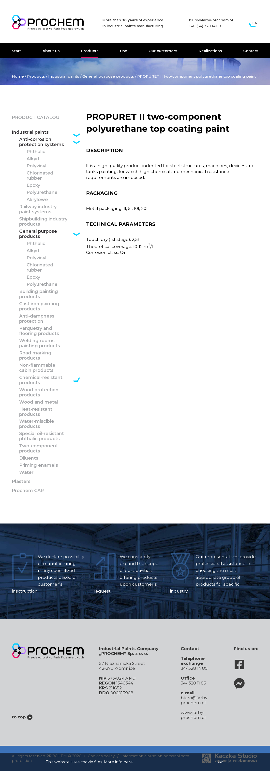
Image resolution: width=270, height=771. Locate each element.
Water (26, 472)
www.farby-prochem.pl (193, 715)
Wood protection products (39, 392)
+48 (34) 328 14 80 (205, 26)
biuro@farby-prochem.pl (211, 20)
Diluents (28, 458)
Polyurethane (42, 192)
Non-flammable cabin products (37, 368)
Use (123, 50)
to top (22, 716)
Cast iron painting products (39, 306)
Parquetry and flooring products (39, 331)
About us (51, 50)
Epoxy (33, 185)
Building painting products (38, 294)
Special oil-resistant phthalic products (41, 436)
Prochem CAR (28, 490)
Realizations (210, 50)
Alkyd (33, 158)
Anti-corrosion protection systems (41, 142)
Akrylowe (37, 199)
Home (18, 76)
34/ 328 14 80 (194, 668)
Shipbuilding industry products (43, 222)
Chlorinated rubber (40, 176)
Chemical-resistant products (40, 380)
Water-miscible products (36, 424)
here (128, 762)
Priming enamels (38, 465)
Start (16, 50)
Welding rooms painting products (39, 343)
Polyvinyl (36, 166)
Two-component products (38, 448)
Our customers (163, 50)
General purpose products (108, 76)
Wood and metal (38, 402)
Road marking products (35, 355)
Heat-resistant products (35, 412)
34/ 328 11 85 (193, 683)
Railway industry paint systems (38, 209)
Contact (250, 50)
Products (89, 50)
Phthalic (36, 151)
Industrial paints (63, 76)
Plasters (21, 481)
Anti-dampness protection (36, 319)
